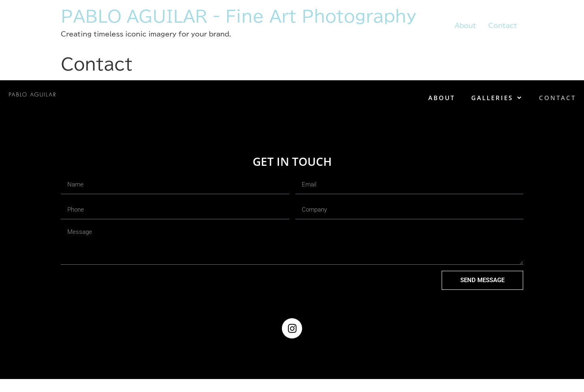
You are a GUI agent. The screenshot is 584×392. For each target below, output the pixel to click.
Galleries (497, 98)
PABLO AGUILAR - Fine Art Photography (238, 16)
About (465, 25)
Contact (502, 25)
